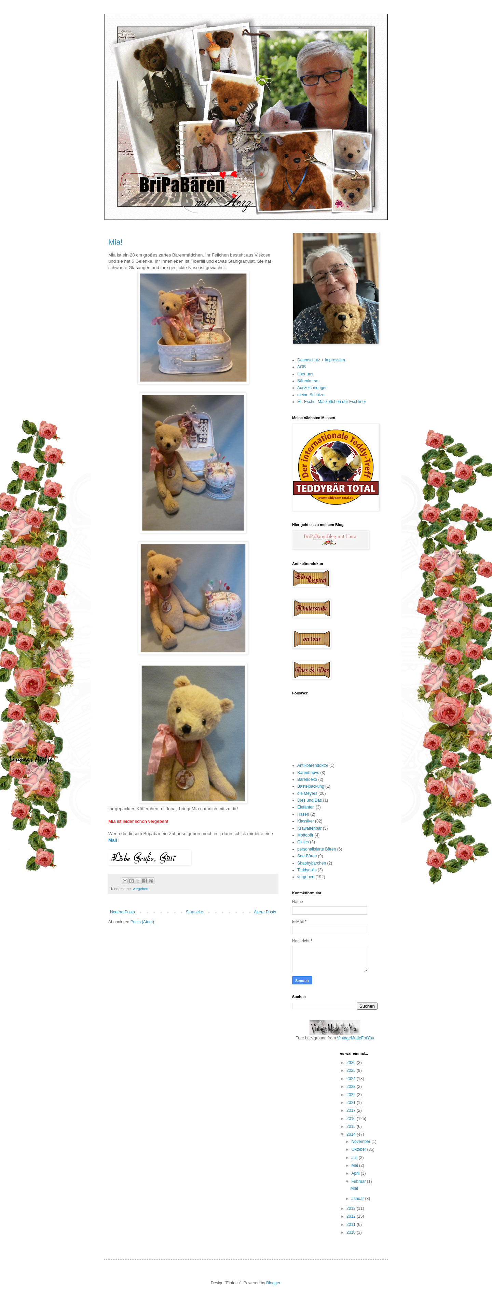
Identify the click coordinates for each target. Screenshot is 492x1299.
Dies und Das (309, 800)
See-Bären (307, 856)
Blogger (273, 1283)
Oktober (359, 1149)
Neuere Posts (122, 912)
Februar (359, 1181)
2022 (351, 1094)
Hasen (303, 814)
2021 (351, 1102)
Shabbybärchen (311, 863)
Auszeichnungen (312, 387)
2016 (351, 1118)
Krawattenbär (309, 828)
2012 (351, 1216)
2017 (351, 1110)
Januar (358, 1198)
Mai (355, 1165)
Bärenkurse (307, 380)
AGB (301, 366)
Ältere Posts (265, 912)
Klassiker (305, 821)
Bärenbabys (308, 772)
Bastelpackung (310, 786)
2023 (351, 1086)
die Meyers (307, 793)
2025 (351, 1070)
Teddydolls (307, 870)
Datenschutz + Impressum (321, 360)
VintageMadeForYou (355, 1038)
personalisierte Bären (316, 849)
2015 (351, 1126)
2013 (351, 1208)
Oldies (303, 842)
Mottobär (305, 835)
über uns (305, 374)
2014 (351, 1134)
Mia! (115, 242)
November (361, 1141)
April (355, 1173)
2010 (351, 1232)
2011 (351, 1224)
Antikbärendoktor (312, 765)
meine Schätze (310, 394)
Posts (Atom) (142, 922)
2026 (351, 1062)
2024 (351, 1078)
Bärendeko (307, 779)
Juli (354, 1157)
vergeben (140, 889)
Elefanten (306, 807)
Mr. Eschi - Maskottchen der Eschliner (331, 401)
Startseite (194, 912)
